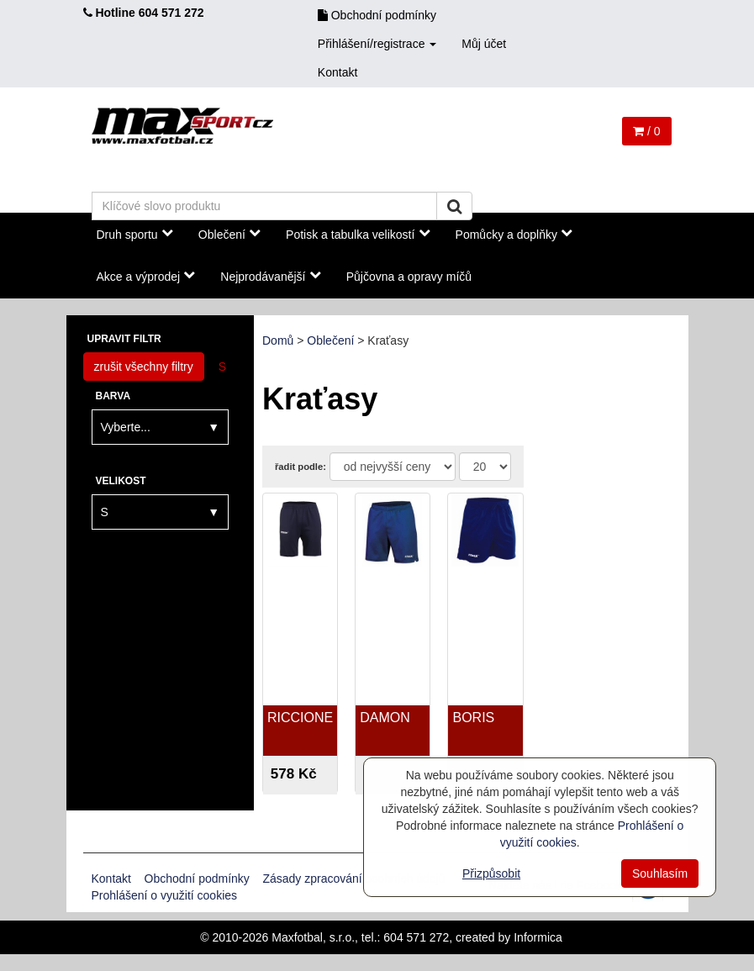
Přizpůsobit (491, 873)
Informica (538, 937)
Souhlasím (660, 873)
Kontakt (337, 72)
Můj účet (483, 43)
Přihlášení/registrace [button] (377, 43)
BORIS (473, 717)
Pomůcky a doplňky (514, 233)
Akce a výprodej (146, 275)
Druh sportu (135, 233)
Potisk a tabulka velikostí (358, 233)
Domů (277, 340)
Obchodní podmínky (377, 15)
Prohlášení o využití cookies (165, 895)
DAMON (385, 717)
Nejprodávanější (270, 275)
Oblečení (229, 233)
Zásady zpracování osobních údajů (353, 878)
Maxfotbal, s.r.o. (313, 937)
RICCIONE (300, 717)
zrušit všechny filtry (143, 366)
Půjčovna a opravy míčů (409, 276)
